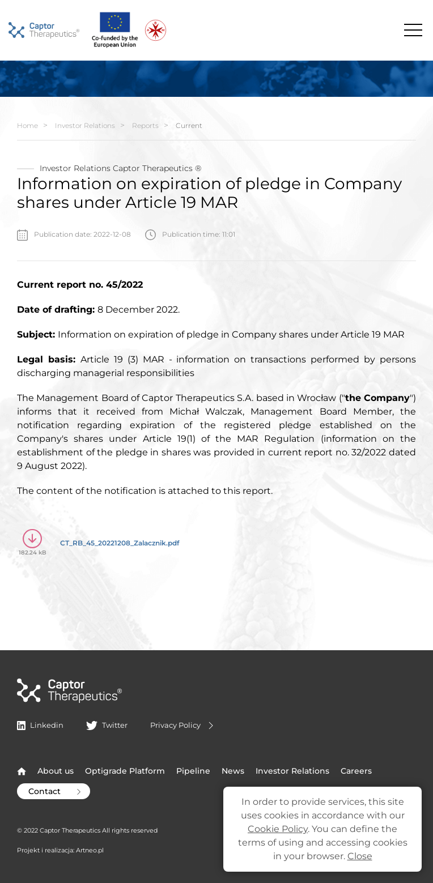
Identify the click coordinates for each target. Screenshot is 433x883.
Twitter (106, 725)
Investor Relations (85, 125)
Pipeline (193, 771)
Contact (55, 791)
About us (55, 771)
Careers (356, 771)
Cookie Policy (278, 829)
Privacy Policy (183, 725)
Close (359, 856)
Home (27, 125)
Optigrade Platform (125, 771)
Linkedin (40, 725)
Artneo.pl (90, 850)
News (233, 771)
